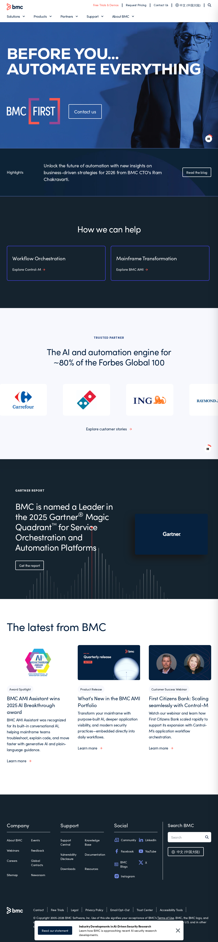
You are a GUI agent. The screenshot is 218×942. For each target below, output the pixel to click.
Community (125, 839)
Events (35, 840)
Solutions (13, 16)
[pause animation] (208, 138)
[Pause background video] (207, 449)
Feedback (37, 850)
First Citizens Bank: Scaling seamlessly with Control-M (179, 701)
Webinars (13, 850)
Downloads (67, 869)
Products (40, 16)
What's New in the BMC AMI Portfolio (109, 701)
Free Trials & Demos (106, 5)
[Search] (209, 5)
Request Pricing (136, 5)
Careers (12, 860)
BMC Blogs (121, 864)
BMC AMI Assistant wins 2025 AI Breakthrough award (33, 705)
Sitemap (12, 875)
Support (93, 16)
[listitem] (23, 400)
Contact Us (161, 5)
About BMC (120, 16)
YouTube (147, 851)
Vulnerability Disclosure (68, 856)
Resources (91, 869)
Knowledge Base (92, 842)
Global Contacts (37, 862)
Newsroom (38, 875)
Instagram (124, 876)
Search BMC (181, 825)
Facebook (124, 851)
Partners (66, 16)
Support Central (65, 842)
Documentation (95, 854)
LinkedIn (147, 839)
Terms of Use (165, 918)
